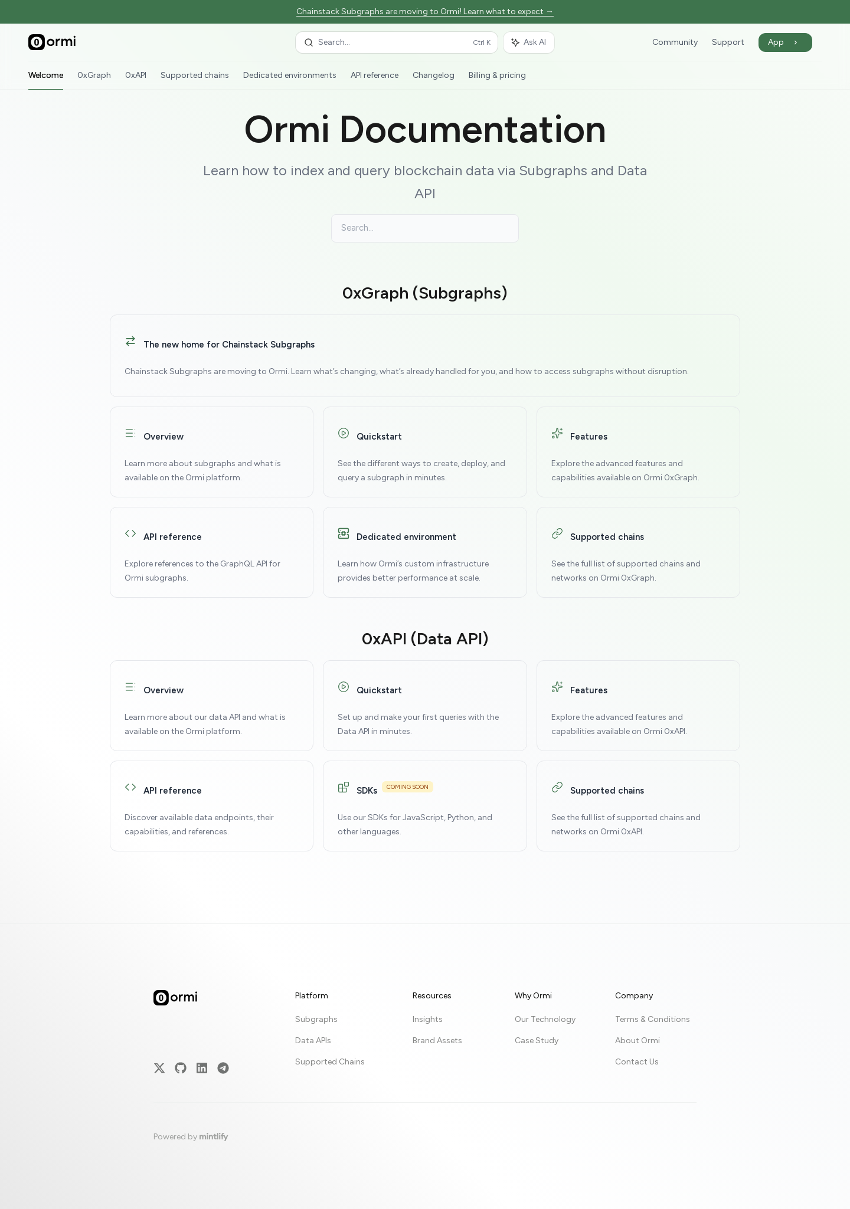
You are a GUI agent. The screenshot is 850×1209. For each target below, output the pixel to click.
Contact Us (637, 1062)
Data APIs (313, 1041)
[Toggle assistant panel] (529, 42)
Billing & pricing (497, 80)
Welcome (45, 80)
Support (728, 42)
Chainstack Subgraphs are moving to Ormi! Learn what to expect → (425, 11)
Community (675, 42)
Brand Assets (437, 1041)
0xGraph (94, 80)
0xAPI (135, 80)
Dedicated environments (289, 80)
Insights (428, 1019)
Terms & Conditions (652, 1019)
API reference (374, 80)
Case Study (536, 1041)
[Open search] (396, 42)
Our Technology (545, 1019)
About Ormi (637, 1041)
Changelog (434, 80)
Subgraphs (316, 1019)
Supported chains (195, 80)
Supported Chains (330, 1062)
